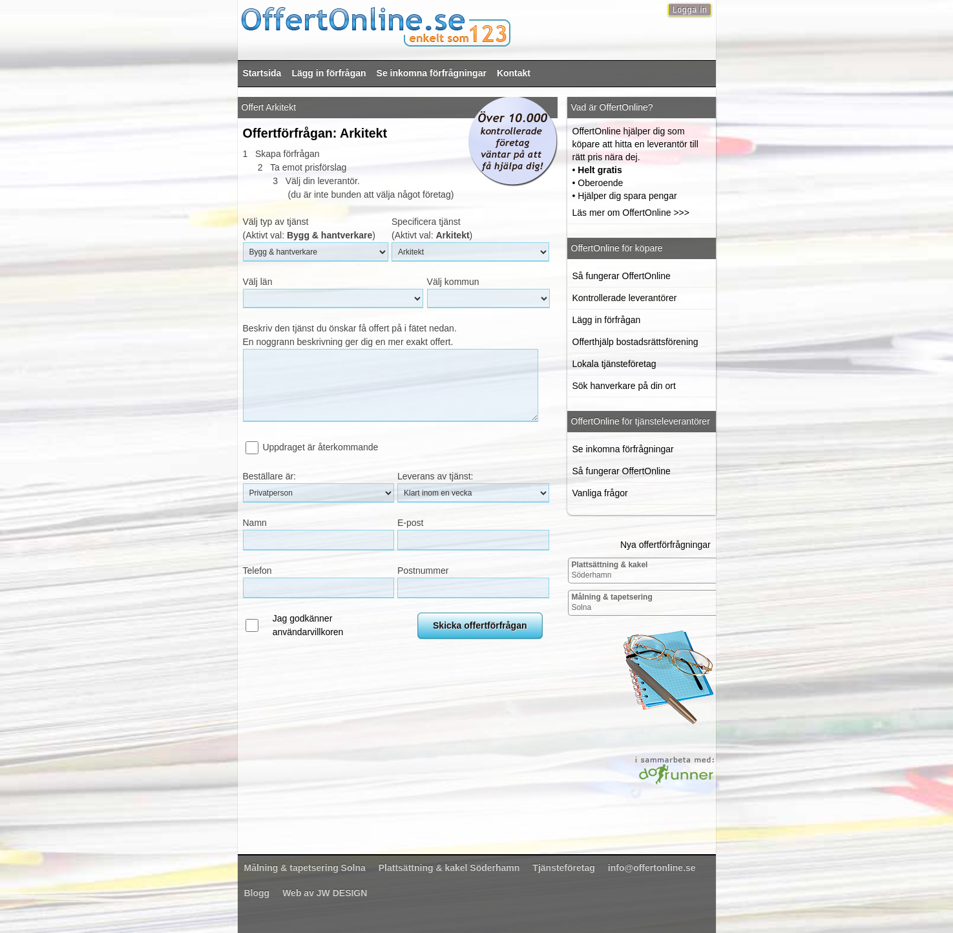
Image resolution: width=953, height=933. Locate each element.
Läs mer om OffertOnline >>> (630, 212)
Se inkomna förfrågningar (432, 73)
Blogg (257, 893)
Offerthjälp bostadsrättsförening (635, 342)
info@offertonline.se (652, 868)
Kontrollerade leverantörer (624, 298)
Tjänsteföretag (563, 868)
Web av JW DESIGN (324, 893)
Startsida (262, 73)
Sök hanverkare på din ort (624, 386)
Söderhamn (609, 570)
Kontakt (513, 73)
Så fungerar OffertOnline (621, 276)
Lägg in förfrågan (328, 73)
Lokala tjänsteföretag (614, 364)
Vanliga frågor (600, 493)
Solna (611, 602)
